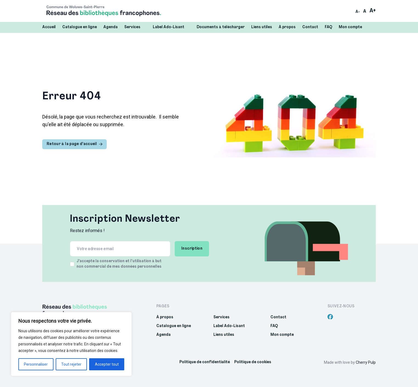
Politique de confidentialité (204, 362)
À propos (287, 27)
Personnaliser (36, 364)
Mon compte (350, 27)
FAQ (328, 27)
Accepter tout (107, 364)
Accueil (49, 27)
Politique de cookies (252, 362)
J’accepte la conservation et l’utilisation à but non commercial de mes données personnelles (119, 264)
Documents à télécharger (221, 27)
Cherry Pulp (366, 362)
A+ (372, 11)
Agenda (110, 27)
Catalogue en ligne (79, 27)
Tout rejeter (71, 364)
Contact (310, 27)
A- (357, 12)
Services (135, 27)
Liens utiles (261, 27)
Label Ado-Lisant (171, 27)
